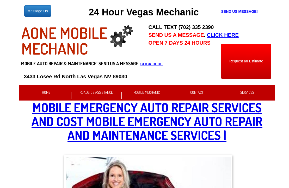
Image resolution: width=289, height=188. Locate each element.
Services (247, 92)
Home (46, 92)
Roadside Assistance (96, 92)
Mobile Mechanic (146, 92)
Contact (197, 92)
